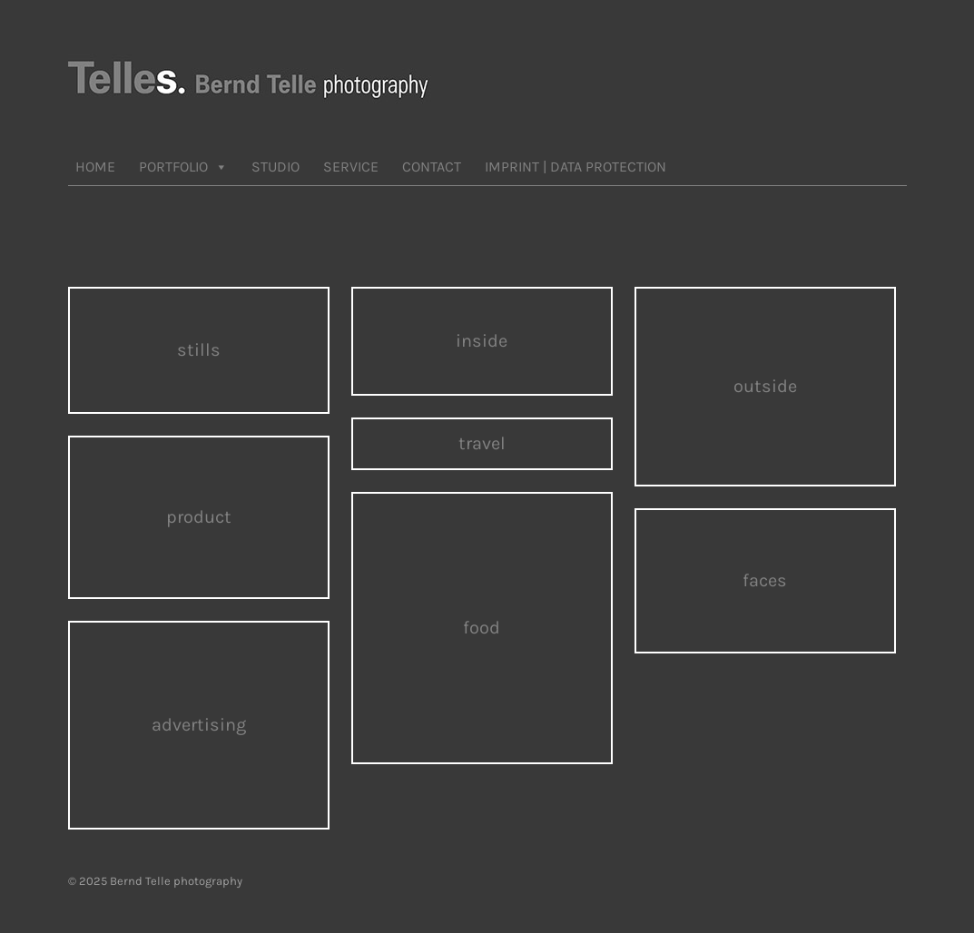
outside (765, 386)
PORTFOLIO (183, 167)
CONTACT (431, 166)
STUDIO (275, 166)
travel (482, 443)
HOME (95, 166)
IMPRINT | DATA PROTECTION (575, 166)
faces (765, 580)
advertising (199, 724)
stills (199, 349)
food (481, 627)
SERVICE (351, 166)
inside (481, 340)
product (198, 516)
